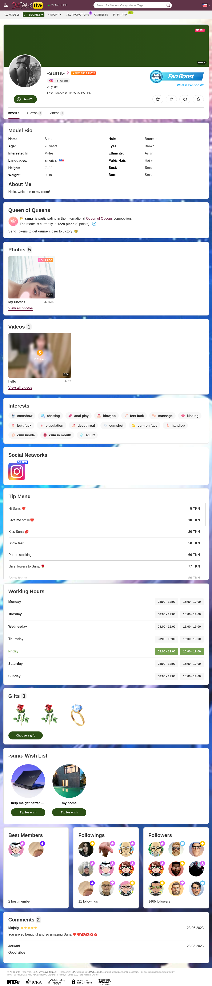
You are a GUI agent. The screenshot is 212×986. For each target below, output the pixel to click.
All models (12, 14)
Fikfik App (121, 14)
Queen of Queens (99, 218)
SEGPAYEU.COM (93, 972)
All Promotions (79, 14)
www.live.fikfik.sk (48, 971)
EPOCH (76, 972)
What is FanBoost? (190, 85)
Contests (101, 14)
